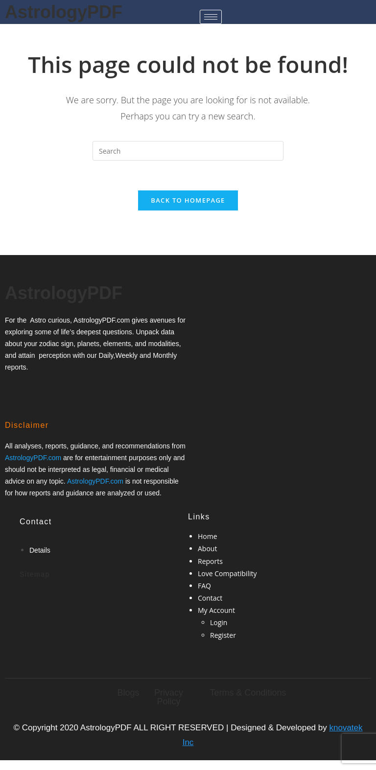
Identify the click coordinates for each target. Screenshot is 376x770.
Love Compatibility (227, 573)
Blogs (128, 693)
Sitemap (35, 574)
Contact (210, 598)
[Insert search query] (188, 151)
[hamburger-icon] (211, 17)
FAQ (204, 585)
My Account (216, 610)
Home (207, 536)
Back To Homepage (188, 200)
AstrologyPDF (63, 12)
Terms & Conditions (248, 693)
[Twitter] (33, 390)
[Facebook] (16, 390)
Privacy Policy (168, 697)
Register (223, 635)
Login (218, 622)
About (207, 548)
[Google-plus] (49, 390)
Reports (210, 561)
